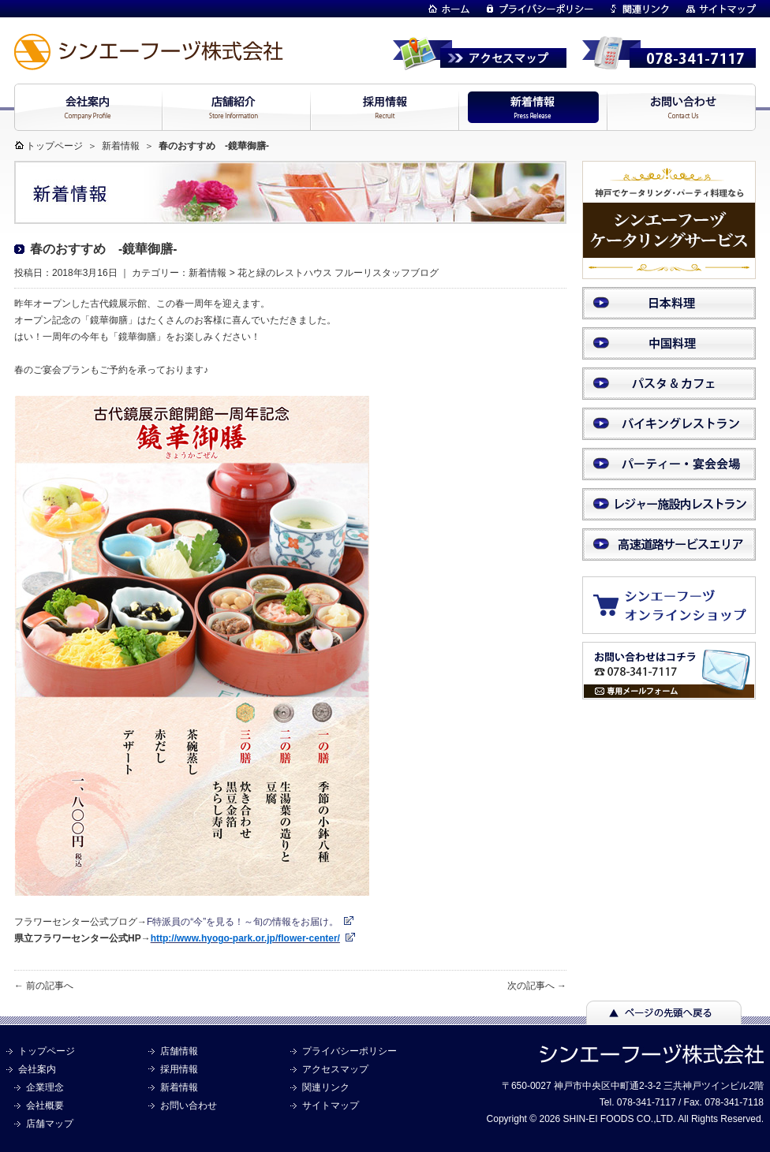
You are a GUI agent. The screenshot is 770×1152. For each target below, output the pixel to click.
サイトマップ (330, 1105)
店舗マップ (49, 1123)
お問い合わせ (188, 1105)
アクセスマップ (335, 1069)
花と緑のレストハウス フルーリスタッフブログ (338, 272)
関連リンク (325, 1087)
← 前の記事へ (43, 985)
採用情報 (179, 1069)
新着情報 (121, 145)
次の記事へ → (536, 985)
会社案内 (37, 1069)
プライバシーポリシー (349, 1051)
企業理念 (45, 1087)
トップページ (54, 145)
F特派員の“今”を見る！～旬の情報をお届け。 (242, 921)
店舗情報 (179, 1051)
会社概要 (45, 1105)
